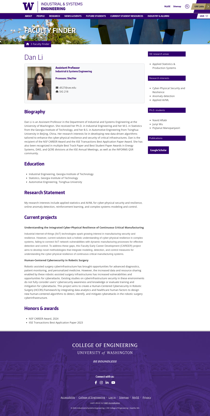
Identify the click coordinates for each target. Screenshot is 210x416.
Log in (112, 397)
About (28, 16)
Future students (96, 16)
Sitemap (177, 6)
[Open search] (187, 6)
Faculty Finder (41, 44)
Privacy (147, 397)
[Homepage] (27, 44)
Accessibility (68, 397)
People (41, 16)
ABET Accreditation (112, 403)
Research (54, 16)
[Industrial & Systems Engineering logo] (84, 6)
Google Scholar (158, 150)
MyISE (167, 6)
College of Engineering (92, 397)
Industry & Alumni (158, 16)
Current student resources (126, 16)
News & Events (72, 16)
